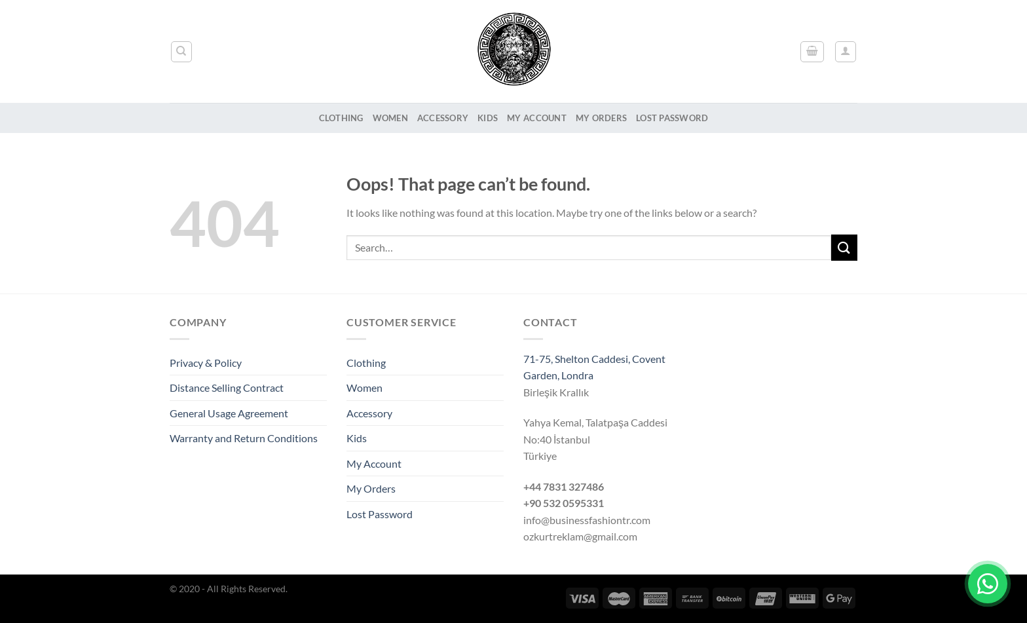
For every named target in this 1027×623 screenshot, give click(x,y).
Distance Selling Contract (227, 387)
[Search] (182, 51)
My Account (537, 118)
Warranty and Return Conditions (244, 438)
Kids (487, 118)
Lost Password (672, 118)
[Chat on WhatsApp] (987, 583)
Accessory (442, 118)
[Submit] (844, 247)
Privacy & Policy (206, 362)
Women (390, 118)
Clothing (341, 118)
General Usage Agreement (229, 413)
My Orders (601, 118)
